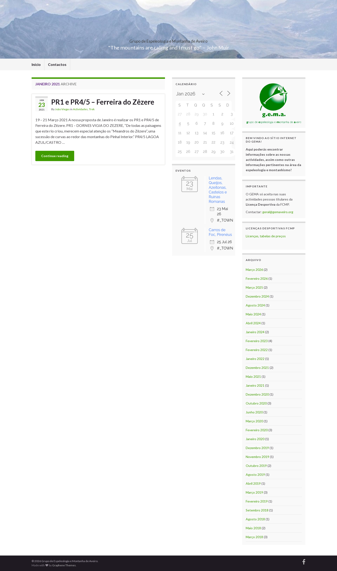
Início (36, 64)
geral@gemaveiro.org (277, 212)
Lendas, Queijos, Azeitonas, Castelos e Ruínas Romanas (218, 190)
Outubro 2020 (256, 403)
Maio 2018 (253, 528)
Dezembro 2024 (257, 296)
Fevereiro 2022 (257, 350)
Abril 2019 (253, 483)
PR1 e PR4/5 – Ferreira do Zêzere (102, 102)
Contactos (57, 64)
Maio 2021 (253, 376)
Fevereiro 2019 (257, 501)
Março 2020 (254, 421)
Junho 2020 (254, 412)
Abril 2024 (253, 323)
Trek (92, 109)
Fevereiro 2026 (257, 278)
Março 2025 (254, 287)
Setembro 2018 (257, 510)
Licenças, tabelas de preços (266, 236)
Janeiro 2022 (255, 359)
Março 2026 (254, 270)
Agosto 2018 (255, 519)
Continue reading (54, 156)
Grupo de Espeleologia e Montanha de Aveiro (168, 39)
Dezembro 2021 (257, 368)
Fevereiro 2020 (257, 430)
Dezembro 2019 (257, 448)
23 (222, 142)
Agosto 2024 (255, 305)
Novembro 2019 (257, 457)
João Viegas (62, 109)
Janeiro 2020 (255, 439)
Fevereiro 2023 (257, 341)
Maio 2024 (253, 314)
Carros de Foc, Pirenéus (220, 232)
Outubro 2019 (256, 466)
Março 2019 (254, 492)
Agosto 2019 (255, 474)
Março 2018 (254, 537)
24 (232, 142)
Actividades (80, 109)
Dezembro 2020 (257, 394)
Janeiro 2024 (255, 332)
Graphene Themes (64, 565)
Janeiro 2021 (255, 385)
